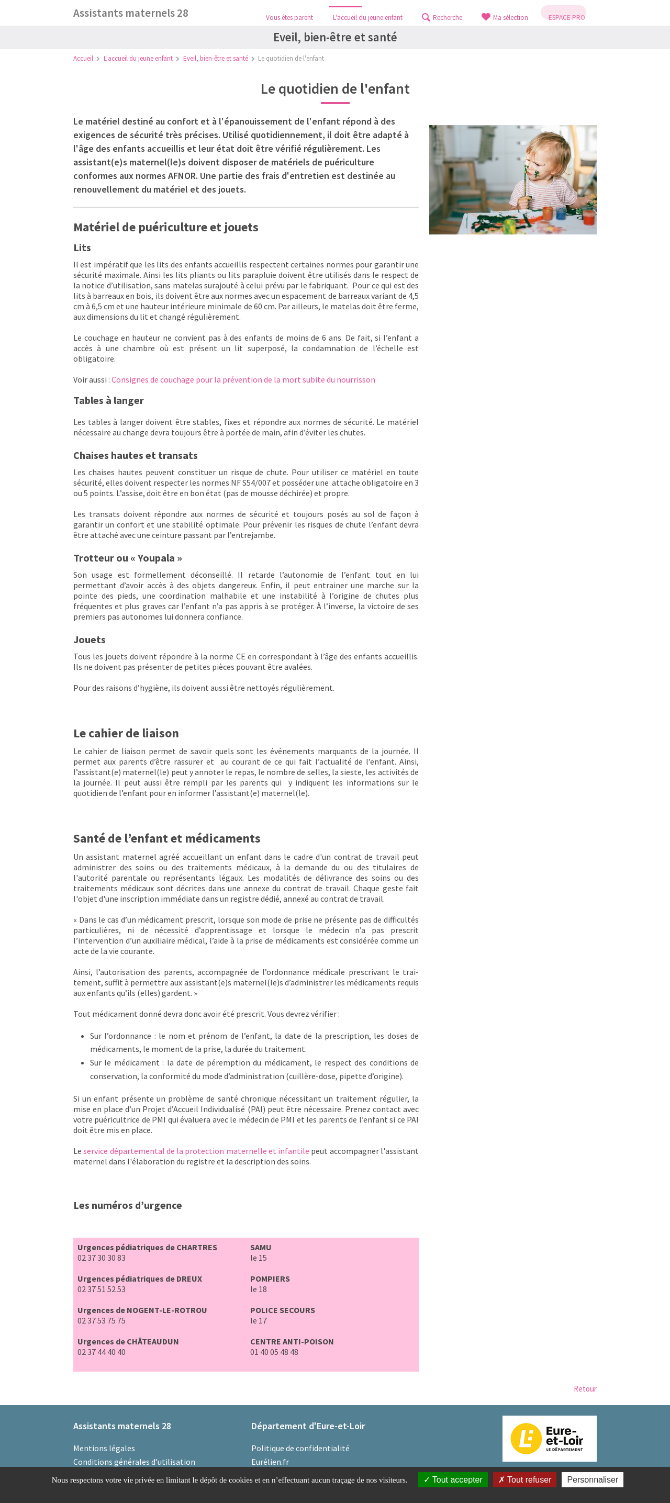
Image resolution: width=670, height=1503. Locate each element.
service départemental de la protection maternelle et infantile (196, 1151)
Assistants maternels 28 (130, 13)
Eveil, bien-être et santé (215, 58)
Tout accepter (453, 1479)
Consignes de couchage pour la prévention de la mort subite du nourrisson (243, 379)
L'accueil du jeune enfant (138, 58)
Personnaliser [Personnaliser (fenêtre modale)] (592, 1479)
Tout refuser (525, 1479)
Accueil (83, 58)
